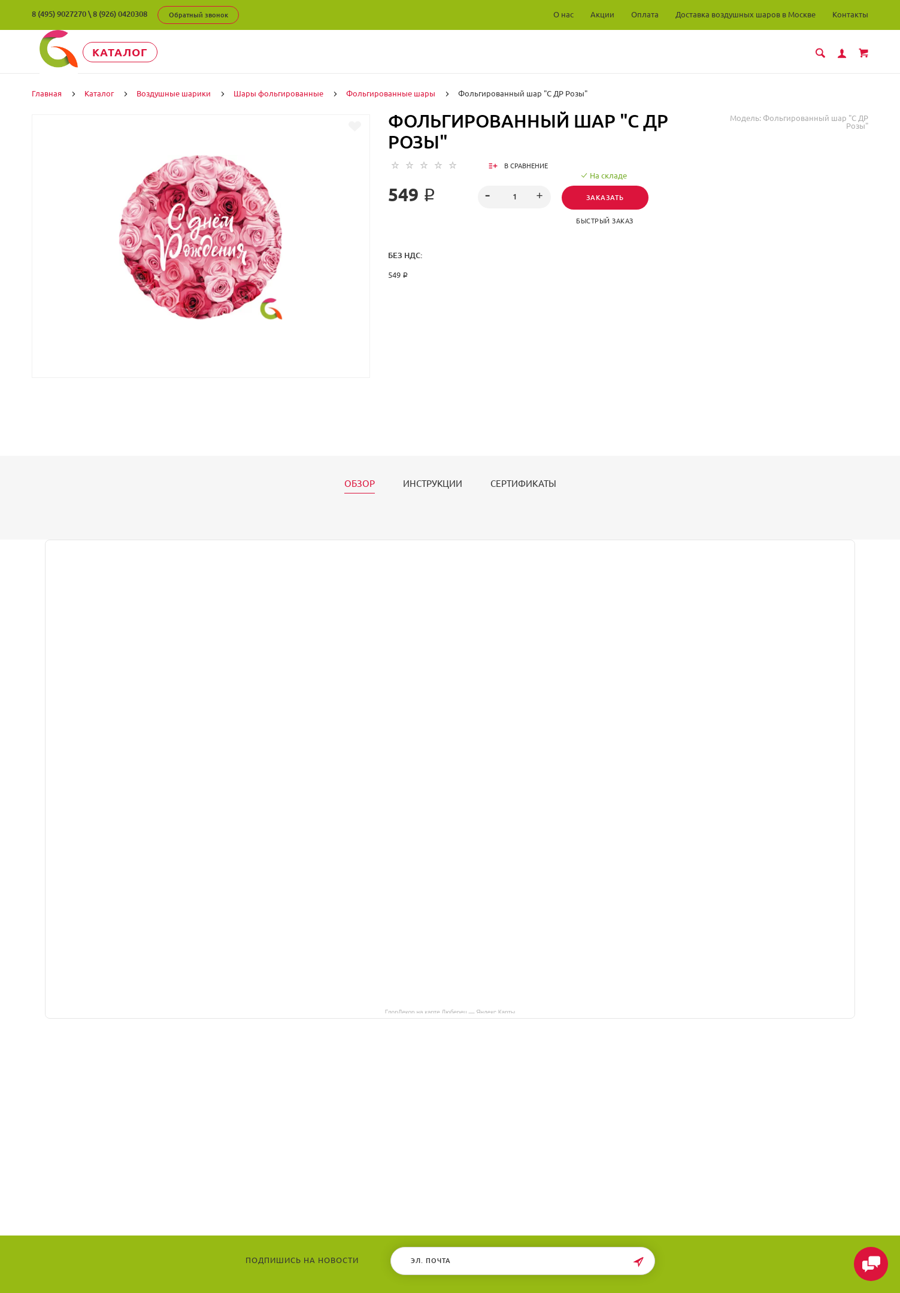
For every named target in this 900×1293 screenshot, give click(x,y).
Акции (602, 14)
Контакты (850, 14)
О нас (563, 14)
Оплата (645, 14)
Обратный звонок (198, 15)
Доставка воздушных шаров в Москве (745, 14)
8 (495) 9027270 (59, 14)
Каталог (142, 52)
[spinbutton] (514, 195)
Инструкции (432, 482)
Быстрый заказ (608, 219)
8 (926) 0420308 (120, 14)
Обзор (359, 482)
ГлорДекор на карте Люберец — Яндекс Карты (450, 1010)
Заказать (609, 196)
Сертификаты (523, 482)
